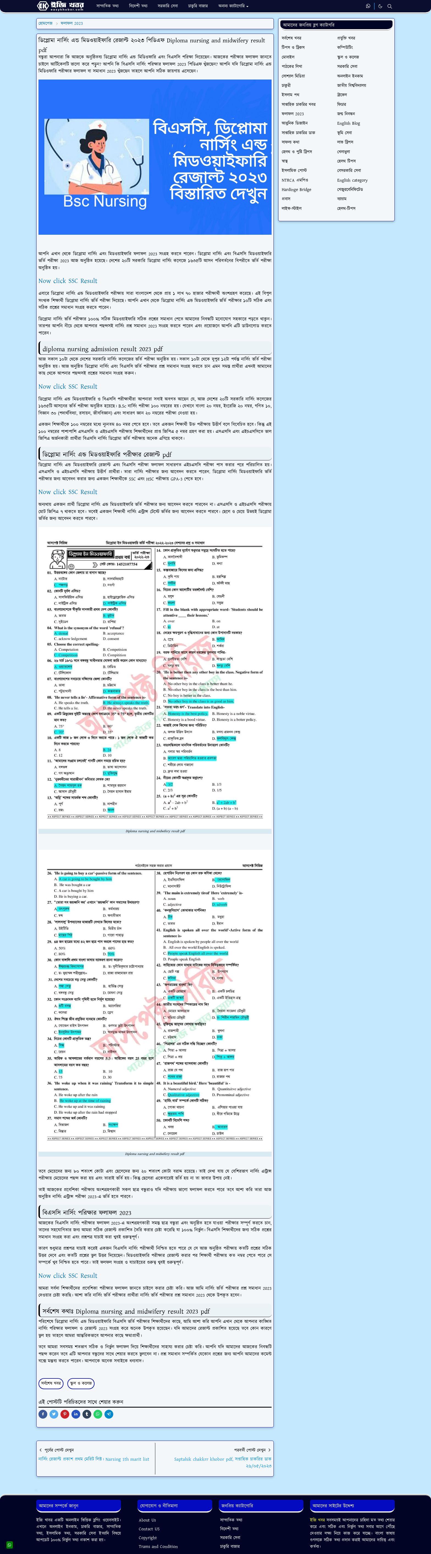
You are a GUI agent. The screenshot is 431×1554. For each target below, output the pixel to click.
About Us (147, 1520)
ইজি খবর (318, 1520)
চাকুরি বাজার (230, 1547)
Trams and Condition (158, 1547)
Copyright (148, 1538)
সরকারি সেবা (230, 1538)
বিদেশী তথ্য (229, 1529)
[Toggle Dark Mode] (380, 6)
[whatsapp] (368, 6)
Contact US (149, 1529)
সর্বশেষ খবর (51, 1383)
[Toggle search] (390, 6)
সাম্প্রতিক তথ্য (231, 1520)
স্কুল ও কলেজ (81, 1383)
